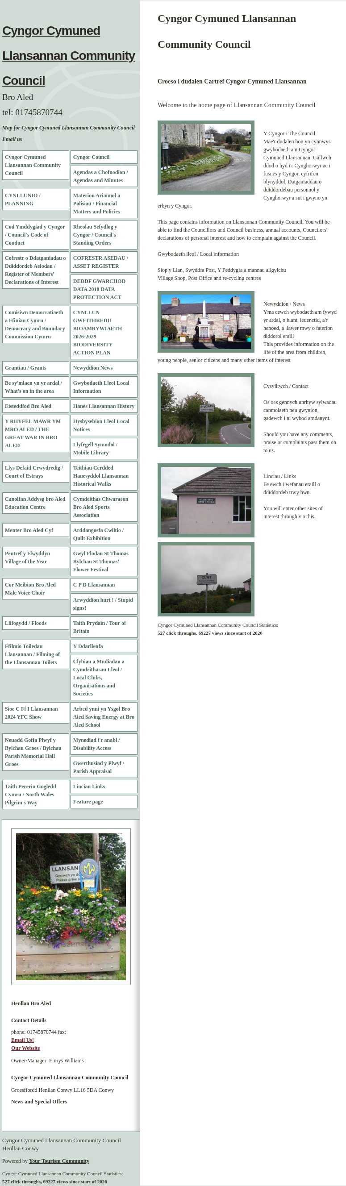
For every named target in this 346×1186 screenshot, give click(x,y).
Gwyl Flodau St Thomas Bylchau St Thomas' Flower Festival (101, 561)
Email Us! (22, 1040)
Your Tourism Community (59, 1161)
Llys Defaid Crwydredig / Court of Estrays (34, 472)
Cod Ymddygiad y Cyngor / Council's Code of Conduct (35, 235)
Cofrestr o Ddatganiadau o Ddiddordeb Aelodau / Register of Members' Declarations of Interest (35, 270)
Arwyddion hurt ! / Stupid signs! (103, 604)
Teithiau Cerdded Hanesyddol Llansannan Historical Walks (101, 476)
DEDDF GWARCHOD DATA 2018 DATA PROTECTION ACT (99, 289)
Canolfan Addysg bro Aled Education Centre (35, 503)
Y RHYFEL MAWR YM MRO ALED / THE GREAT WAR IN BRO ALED (33, 433)
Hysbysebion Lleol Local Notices (101, 425)
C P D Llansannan (94, 585)
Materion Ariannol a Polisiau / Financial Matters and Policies (96, 203)
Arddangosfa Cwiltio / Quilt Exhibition (98, 534)
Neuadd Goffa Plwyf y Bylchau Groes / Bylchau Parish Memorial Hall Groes (33, 752)
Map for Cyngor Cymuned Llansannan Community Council (68, 128)
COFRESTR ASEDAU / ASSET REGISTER (100, 262)
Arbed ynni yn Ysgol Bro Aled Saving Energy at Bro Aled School (103, 717)
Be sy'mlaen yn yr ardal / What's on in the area (33, 387)
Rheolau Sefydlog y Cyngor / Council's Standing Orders (95, 235)
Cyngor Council (91, 157)
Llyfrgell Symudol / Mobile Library (95, 448)
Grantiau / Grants (25, 368)
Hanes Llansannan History (103, 406)
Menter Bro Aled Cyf (29, 530)
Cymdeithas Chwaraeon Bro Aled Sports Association (101, 507)
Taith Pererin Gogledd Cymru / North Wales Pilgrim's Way (30, 794)
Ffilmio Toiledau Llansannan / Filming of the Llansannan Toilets (32, 654)
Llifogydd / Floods (25, 623)
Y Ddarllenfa (88, 646)
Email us (12, 139)
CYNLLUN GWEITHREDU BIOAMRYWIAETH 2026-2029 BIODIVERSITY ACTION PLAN (97, 332)
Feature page (88, 802)
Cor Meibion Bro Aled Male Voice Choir (30, 589)
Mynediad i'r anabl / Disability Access (96, 744)
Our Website (25, 1048)
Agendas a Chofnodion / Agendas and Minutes (100, 176)
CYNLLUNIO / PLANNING (23, 199)
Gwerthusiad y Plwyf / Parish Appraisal (98, 767)
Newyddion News (93, 368)
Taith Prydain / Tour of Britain (99, 627)
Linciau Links (89, 786)
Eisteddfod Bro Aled (28, 406)
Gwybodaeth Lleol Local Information (101, 387)
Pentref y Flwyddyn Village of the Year (27, 557)
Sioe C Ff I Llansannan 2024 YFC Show (31, 713)
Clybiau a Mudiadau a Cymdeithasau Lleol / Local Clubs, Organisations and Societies (99, 677)
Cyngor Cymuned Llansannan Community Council (68, 55)
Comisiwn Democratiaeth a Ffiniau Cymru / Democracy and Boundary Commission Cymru (35, 324)
